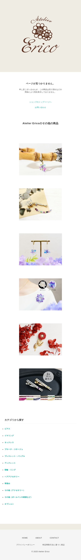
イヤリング (9, 436)
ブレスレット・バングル (15, 456)
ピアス (7, 429)
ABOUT (39, 538)
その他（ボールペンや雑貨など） (18, 497)
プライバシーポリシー (25, 545)
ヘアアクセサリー (12, 477)
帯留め (7, 483)
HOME (25, 538)
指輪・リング (10, 470)
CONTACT (54, 538)
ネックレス (9, 442)
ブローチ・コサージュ (14, 449)
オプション (9, 504)
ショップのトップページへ (40, 102)
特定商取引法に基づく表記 (53, 545)
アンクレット (10, 463)
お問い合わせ (40, 107)
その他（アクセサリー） (15, 490)
